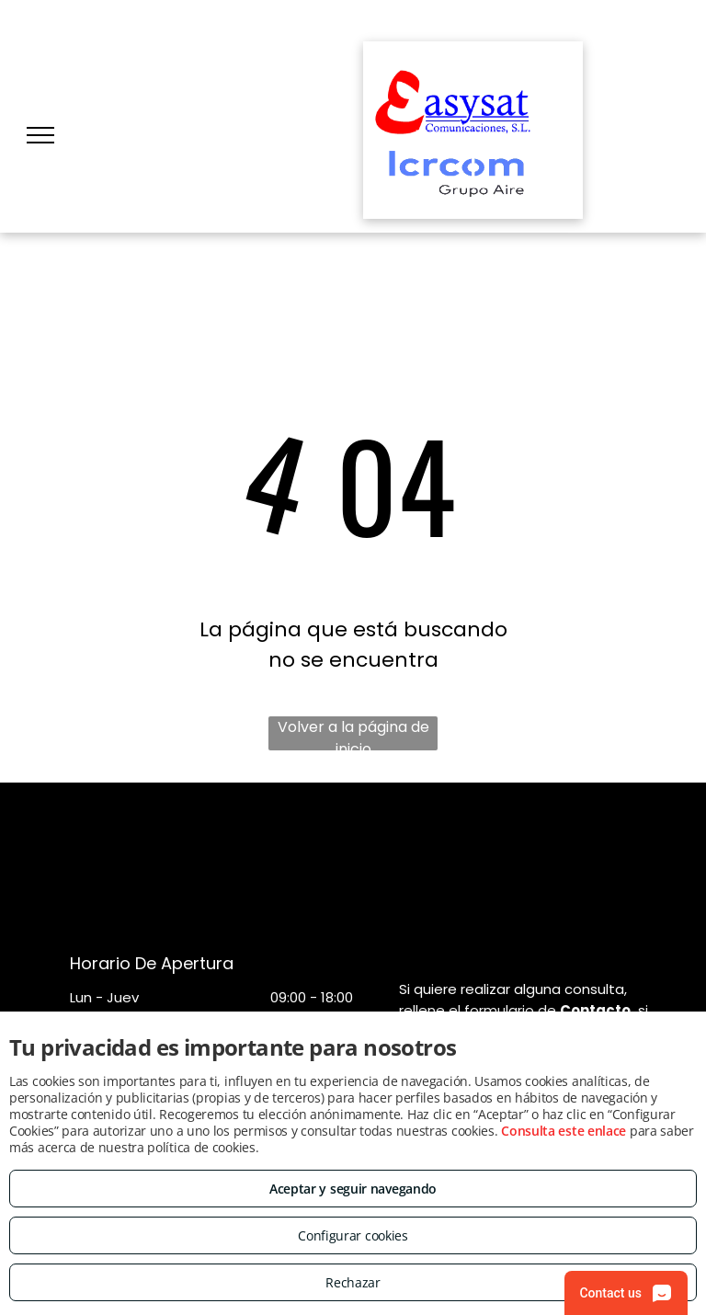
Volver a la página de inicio (353, 733)
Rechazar (353, 1282)
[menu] (40, 135)
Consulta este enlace (563, 1130)
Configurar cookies (353, 1235)
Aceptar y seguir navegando (353, 1188)
